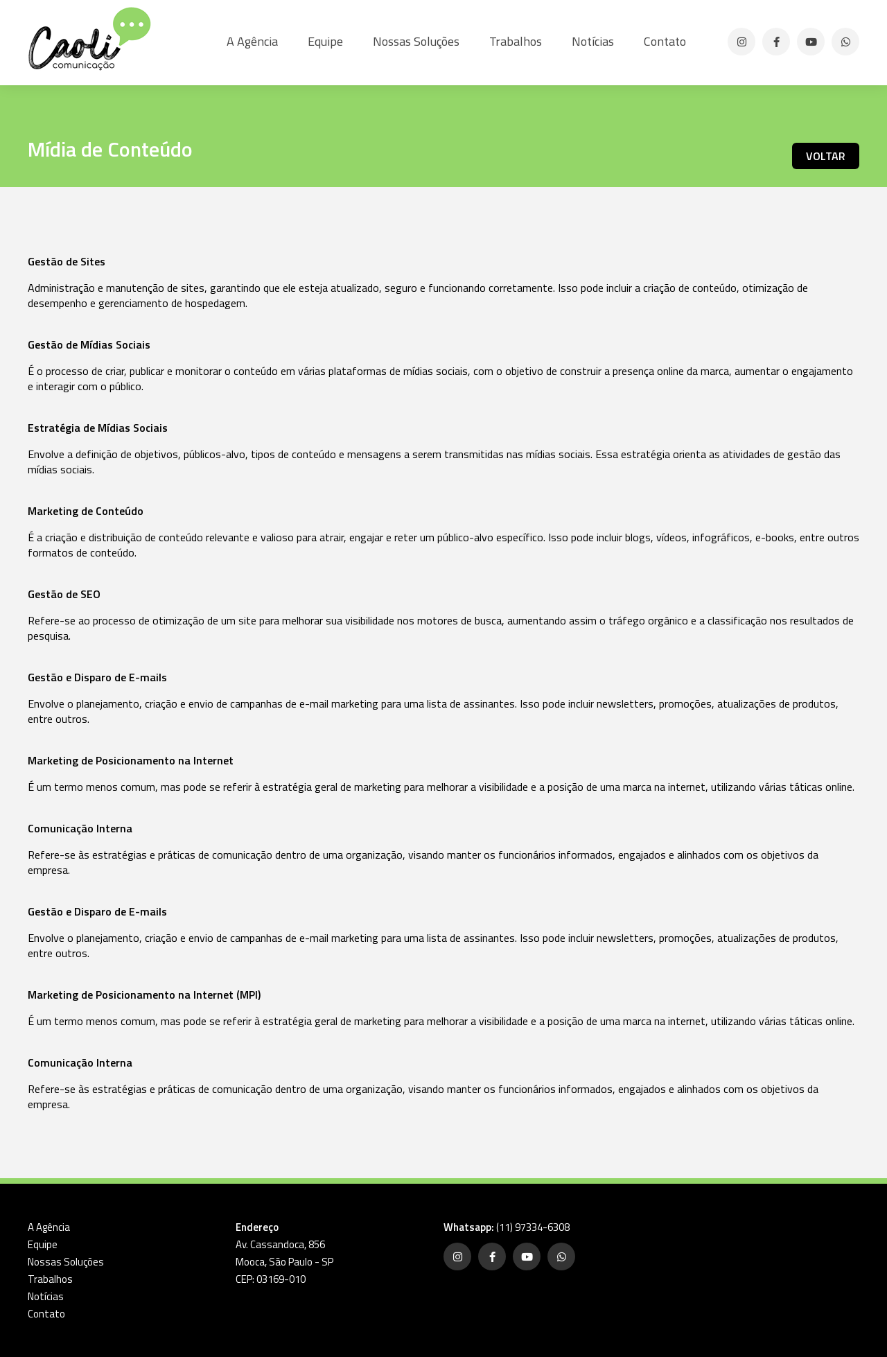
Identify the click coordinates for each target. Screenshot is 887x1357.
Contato (665, 41)
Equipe (325, 41)
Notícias (593, 41)
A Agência (252, 41)
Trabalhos (515, 41)
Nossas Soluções (416, 41)
